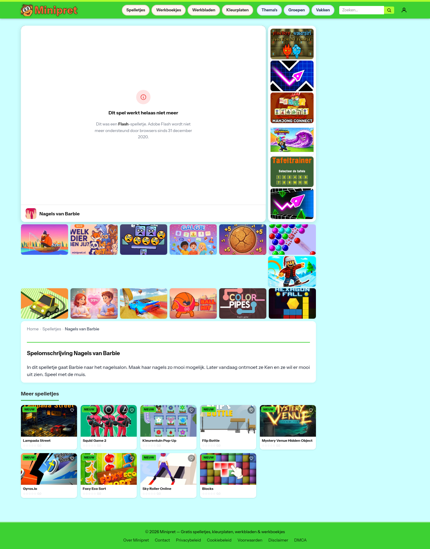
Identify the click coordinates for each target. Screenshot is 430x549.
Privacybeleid (188, 540)
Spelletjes (135, 9)
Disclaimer (278, 540)
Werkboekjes (168, 9)
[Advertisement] (129, 270)
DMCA (300, 540)
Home (33, 329)
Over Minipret (136, 540)
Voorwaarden (249, 540)
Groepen (296, 9)
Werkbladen (204, 9)
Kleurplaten (237, 9)
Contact (162, 540)
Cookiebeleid (219, 540)
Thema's (269, 9)
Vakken (323, 9)
